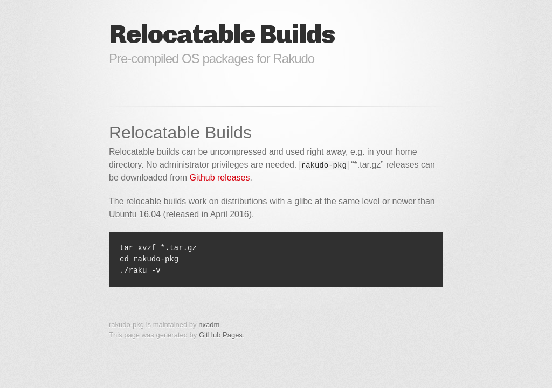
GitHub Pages (221, 335)
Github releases (219, 177)
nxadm (208, 325)
